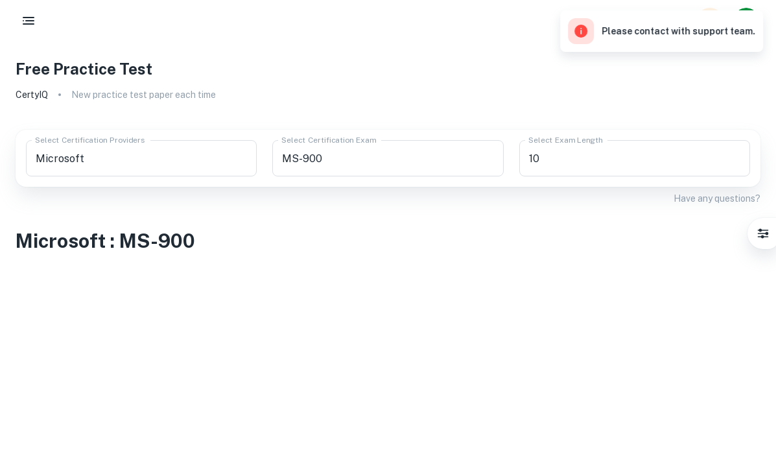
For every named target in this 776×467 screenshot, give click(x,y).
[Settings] (763, 233)
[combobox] (141, 158)
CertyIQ (32, 95)
